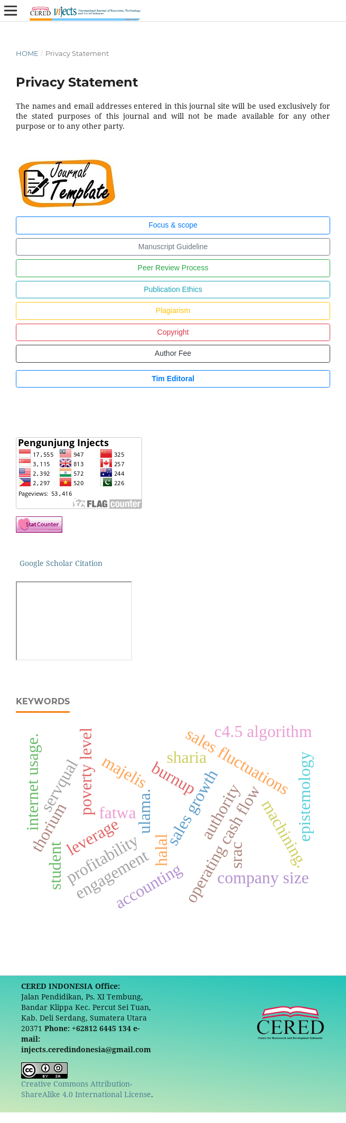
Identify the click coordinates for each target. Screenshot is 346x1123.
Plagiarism (173, 310)
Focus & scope (173, 225)
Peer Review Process (173, 267)
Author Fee (173, 353)
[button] (39, 400)
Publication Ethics (173, 289)
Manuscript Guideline (173, 246)
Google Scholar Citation (61, 563)
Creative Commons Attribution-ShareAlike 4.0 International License (86, 1089)
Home (27, 53)
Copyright (173, 332)
